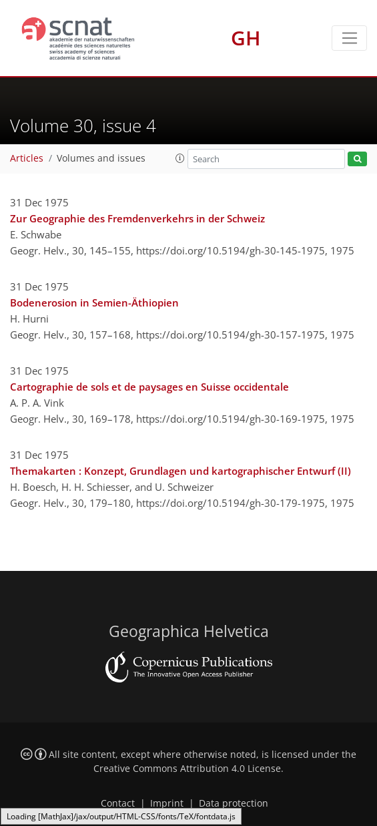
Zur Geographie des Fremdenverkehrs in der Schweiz (137, 218)
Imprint (166, 803)
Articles (26, 158)
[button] (180, 158)
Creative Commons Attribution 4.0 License (187, 769)
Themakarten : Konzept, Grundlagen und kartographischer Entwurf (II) (180, 470)
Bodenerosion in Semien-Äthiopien (94, 302)
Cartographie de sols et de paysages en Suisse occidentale (149, 386)
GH (246, 37)
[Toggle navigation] (349, 38)
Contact (118, 803)
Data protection (233, 803)
